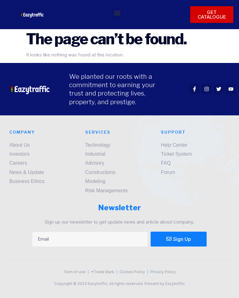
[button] (117, 13)
